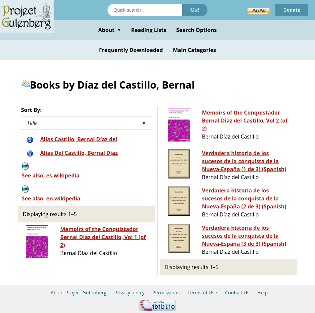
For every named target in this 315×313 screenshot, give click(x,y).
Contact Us (237, 292)
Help (262, 292)
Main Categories (194, 50)
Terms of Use (202, 292)
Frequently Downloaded (131, 50)
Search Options (196, 30)
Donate (291, 10)
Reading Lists (148, 30)
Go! (194, 10)
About (109, 30)
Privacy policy (129, 292)
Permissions (166, 292)
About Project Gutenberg (79, 292)
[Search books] (145, 10)
